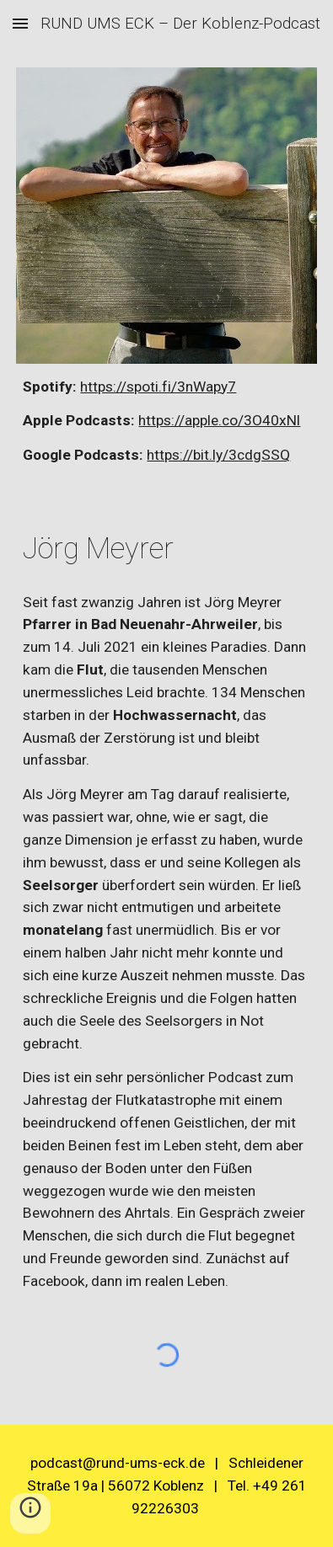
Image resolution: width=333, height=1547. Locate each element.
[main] (166, 421)
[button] (20, 23)
